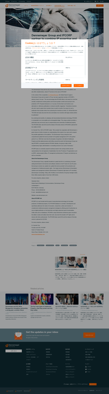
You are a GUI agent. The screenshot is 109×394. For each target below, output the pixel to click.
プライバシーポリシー (37, 48)
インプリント (48, 48)
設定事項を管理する (66, 85)
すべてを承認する (79, 85)
